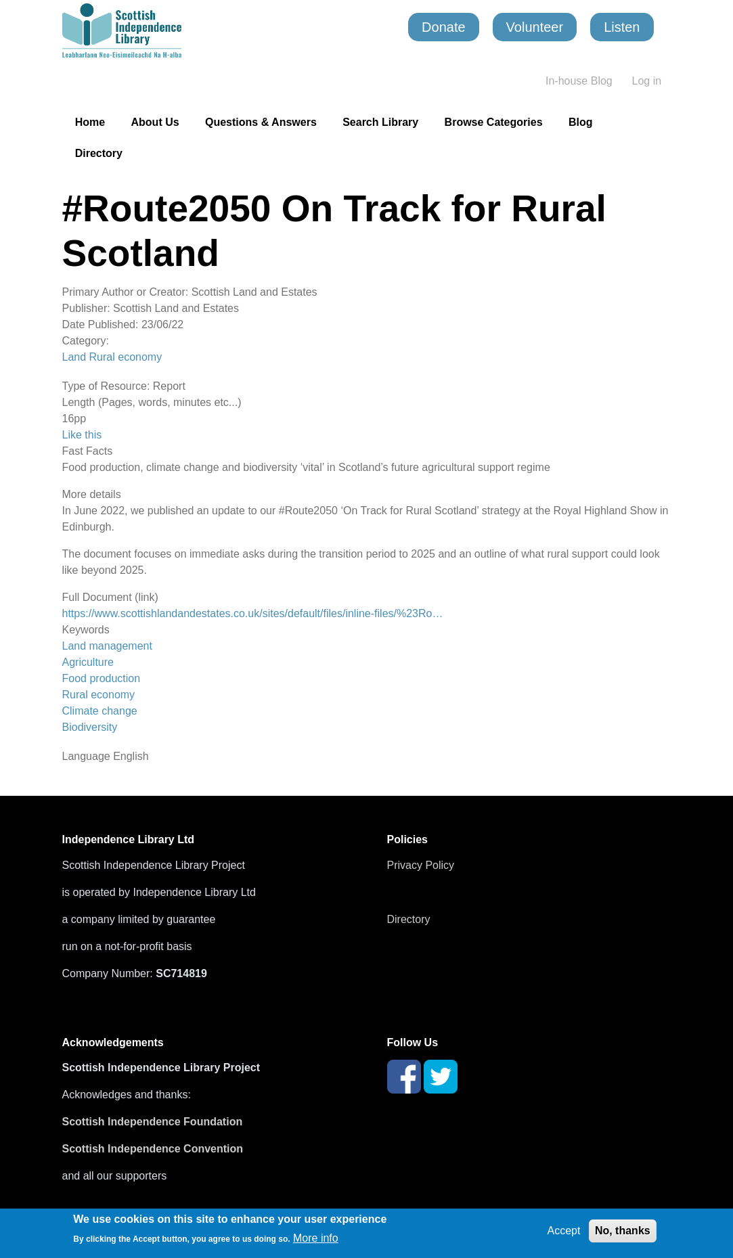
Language (86, 756)
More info (315, 1238)
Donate (444, 27)
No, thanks (622, 1230)
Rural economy (125, 357)
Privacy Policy (421, 865)
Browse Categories (494, 122)
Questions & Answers (261, 122)
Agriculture (88, 662)
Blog (581, 122)
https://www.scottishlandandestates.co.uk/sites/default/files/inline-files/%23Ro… (252, 613)
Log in (647, 81)
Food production (101, 678)
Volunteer (535, 27)
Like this (82, 435)
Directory (99, 153)
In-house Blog (579, 81)
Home (90, 122)
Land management (107, 646)
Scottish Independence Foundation (154, 1121)
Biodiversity (90, 727)
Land (74, 357)
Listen (622, 27)
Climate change (99, 711)
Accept (564, 1230)
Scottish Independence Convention (153, 1148)
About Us (155, 122)
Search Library (380, 122)
